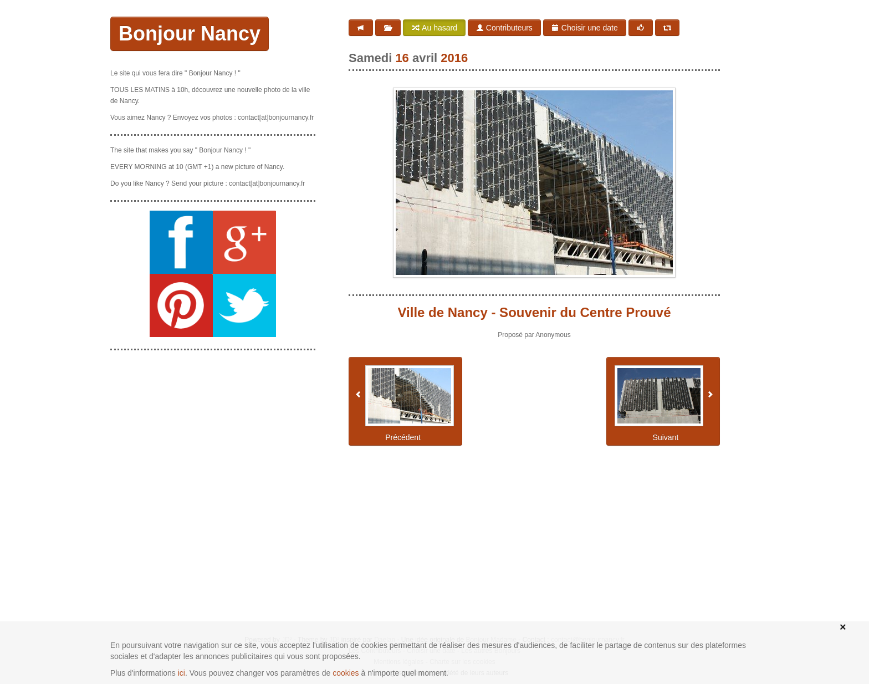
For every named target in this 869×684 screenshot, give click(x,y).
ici (181, 672)
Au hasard (434, 27)
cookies (346, 672)
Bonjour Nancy (189, 33)
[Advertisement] (213, 428)
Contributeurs (504, 27)
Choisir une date (584, 27)
